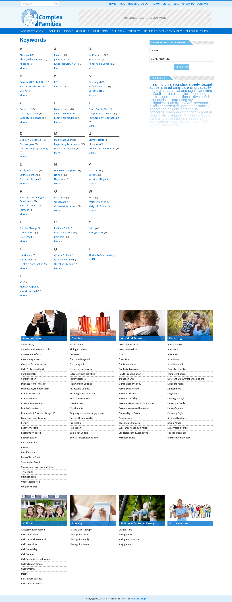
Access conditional (128, 344)
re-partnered (96, 55)
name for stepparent (66, 170)
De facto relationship (81, 369)
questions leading (64, 264)
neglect (58, 174)
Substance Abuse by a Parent (133, 427)
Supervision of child (177, 427)
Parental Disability (128, 398)
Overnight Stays (175, 398)
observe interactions (65, 206)
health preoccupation (32, 264)
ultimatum (94, 144)
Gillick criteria (27, 232)
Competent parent (177, 374)
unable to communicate (102, 148)
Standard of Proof (30, 462)
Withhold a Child (127, 437)
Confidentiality (28, 374)
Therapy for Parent (80, 544)
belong (23, 90)
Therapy (134, 31)
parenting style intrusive (169, 118)
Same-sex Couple (79, 432)
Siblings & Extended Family (163, 31)
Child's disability (29, 549)
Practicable (75, 423)
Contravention (28, 378)
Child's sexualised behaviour (35, 559)
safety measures (98, 86)
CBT (204, 121)
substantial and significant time (187, 91)
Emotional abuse (127, 364)
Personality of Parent (130, 413)
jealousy (59, 55)
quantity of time (63, 259)
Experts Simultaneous (32, 403)
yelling (92, 228)
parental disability (195, 106)
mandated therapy (64, 148)
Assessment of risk (31, 354)
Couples (54, 31)
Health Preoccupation (130, 374)
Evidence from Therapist (33, 383)
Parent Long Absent (129, 388)
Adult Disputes (175, 344)
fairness (24, 209)
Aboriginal (25, 55)
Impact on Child (126, 378)
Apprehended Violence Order (36, 349)
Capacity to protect (177, 369)
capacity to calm (29, 113)
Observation (61, 201)
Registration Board (31, 432)
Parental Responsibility (81, 418)
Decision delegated (80, 359)
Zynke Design (139, 598)
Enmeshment (174, 388)
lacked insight (62, 109)
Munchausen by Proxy (130, 383)
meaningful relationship (168, 84)
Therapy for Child (79, 534)
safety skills (95, 90)
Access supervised (128, 349)
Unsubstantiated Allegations (133, 432)
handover (25, 255)
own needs (202, 97)
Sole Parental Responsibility (84, 437)
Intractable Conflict (80, 388)
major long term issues (67, 144)
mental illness (181, 97)
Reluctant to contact (31, 583)
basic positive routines (32, 86)
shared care (170, 87)
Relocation (75, 427)
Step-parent (125, 544)
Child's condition (29, 544)
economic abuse (29, 179)
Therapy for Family (79, 539)
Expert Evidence (29, 398)
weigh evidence (97, 201)
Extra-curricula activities (82, 374)
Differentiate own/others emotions (185, 378)
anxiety (194, 84)
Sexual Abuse (174, 423)
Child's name (27, 554)
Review (24, 447)
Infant (24, 573)
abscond (24, 63)
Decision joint (77, 364)
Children (118, 31)
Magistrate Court (63, 139)
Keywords (188, 3)
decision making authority (34, 148)
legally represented (165, 124)
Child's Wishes (28, 568)
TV (184, 124)
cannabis (25, 109)
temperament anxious (101, 113)
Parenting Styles (175, 413)
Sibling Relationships (129, 539)
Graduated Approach (129, 369)
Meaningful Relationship (82, 393)
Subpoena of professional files (37, 467)
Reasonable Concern (129, 423)
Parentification (175, 408)
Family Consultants (31, 408)
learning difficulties (65, 117)
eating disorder (28, 174)
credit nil (206, 112)
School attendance (177, 418)
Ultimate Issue (28, 476)
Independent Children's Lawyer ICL (38, 413)
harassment (26, 259)
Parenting (100, 31)
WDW (92, 197)
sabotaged (95, 82)
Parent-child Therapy (81, 529)
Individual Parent (76, 31)
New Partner (76, 403)
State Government (185, 121)
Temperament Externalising (104, 117)
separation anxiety (164, 109)
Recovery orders (29, 427)
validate (93, 174)
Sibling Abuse (125, 534)
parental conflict (175, 94)
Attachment (173, 359)
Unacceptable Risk (30, 481)
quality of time (62, 255)
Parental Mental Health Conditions (136, 403)
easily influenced (29, 170)
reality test (95, 59)
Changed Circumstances (33, 364)
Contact (202, 3)
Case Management (30, 359)
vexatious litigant (98, 179)
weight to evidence (99, 206)
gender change (28, 228)
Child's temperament (32, 564)
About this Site (129, 3)
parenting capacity (196, 87)
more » (23, 68)
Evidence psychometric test (35, 388)
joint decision (61, 59)
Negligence (173, 393)
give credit (26, 236)
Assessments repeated (33, 529)
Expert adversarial (30, 393)
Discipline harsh (175, 383)
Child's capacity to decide (34, 539)
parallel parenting (64, 232)
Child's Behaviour (30, 534)
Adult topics (173, 349)
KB (55, 82)
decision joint (27, 144)
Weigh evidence (29, 486)
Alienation (172, 354)
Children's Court (197, 115)
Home (112, 3)
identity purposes (29, 286)
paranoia (59, 236)
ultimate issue (96, 139)
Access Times (77, 344)
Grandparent (125, 529)
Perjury (24, 423)
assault (155, 94)
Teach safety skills (177, 432)
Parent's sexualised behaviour (134, 408)
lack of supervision (65, 113)
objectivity (60, 197)
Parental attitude (127, 393)
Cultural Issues (197, 31)
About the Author (153, 3)
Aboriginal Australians (32, 59)
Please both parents (31, 578)
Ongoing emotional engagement (87, 413)
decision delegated (30, 139)
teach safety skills (99, 109)
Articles (173, 3)
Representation (29, 437)
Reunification (28, 452)
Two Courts (27, 472)
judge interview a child (66, 63)
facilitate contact (29, 205)
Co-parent (75, 354)
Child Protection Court (32, 369)
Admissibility (27, 344)
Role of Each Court (30, 457)
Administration (32, 31)
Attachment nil (175, 364)
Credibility (124, 359)
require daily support (166, 115)
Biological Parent (79, 349)
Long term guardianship (33, 418)
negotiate (59, 179)
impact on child (28, 291)
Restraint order (29, 442)
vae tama (94, 170)
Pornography (125, 418)
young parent (96, 232)
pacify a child (61, 228)
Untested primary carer (179, 437)
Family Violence (78, 378)
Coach (122, 354)
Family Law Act (180, 103)
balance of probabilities (33, 82)
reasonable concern (100, 63)
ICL (21, 282)
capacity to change (31, 117)
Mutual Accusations (80, 398)
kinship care (61, 86)
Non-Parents (76, 408)
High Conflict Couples (81, 383)
